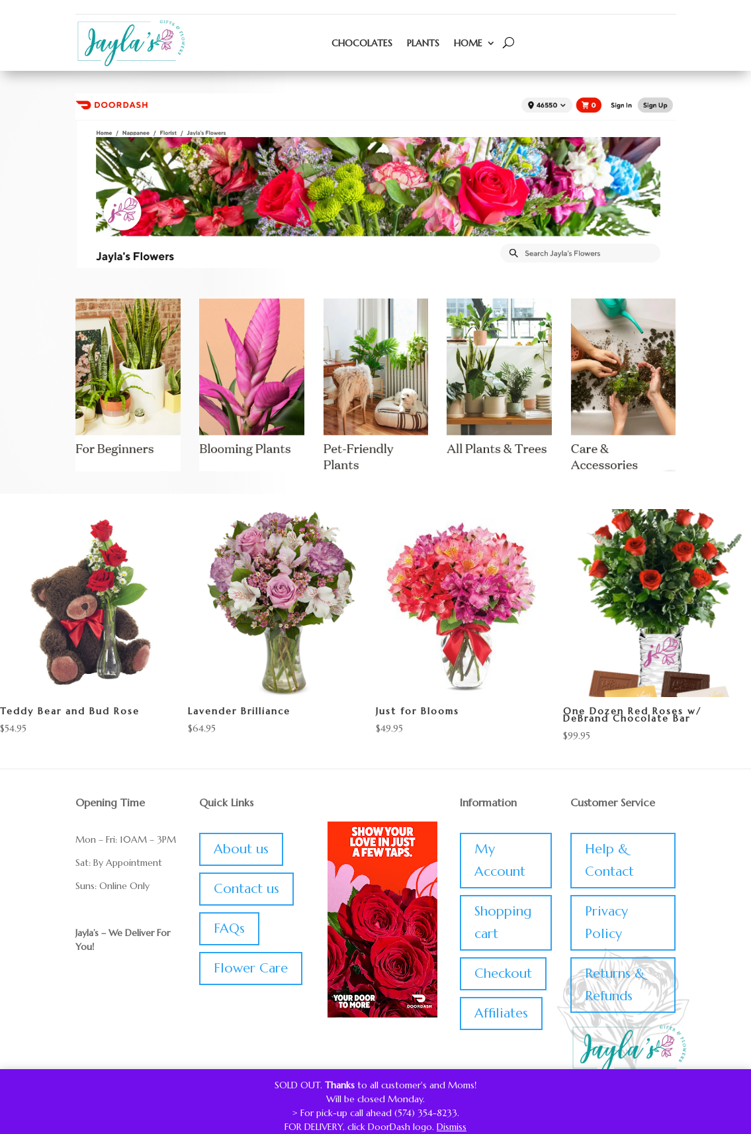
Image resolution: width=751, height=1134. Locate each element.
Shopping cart (502, 922)
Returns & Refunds (614, 984)
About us (241, 849)
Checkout (503, 973)
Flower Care (251, 968)
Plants (423, 43)
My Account (499, 860)
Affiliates (501, 1013)
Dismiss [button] (451, 1127)
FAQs (229, 928)
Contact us (246, 888)
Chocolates (361, 43)
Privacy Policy (606, 922)
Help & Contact (609, 860)
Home (468, 43)
